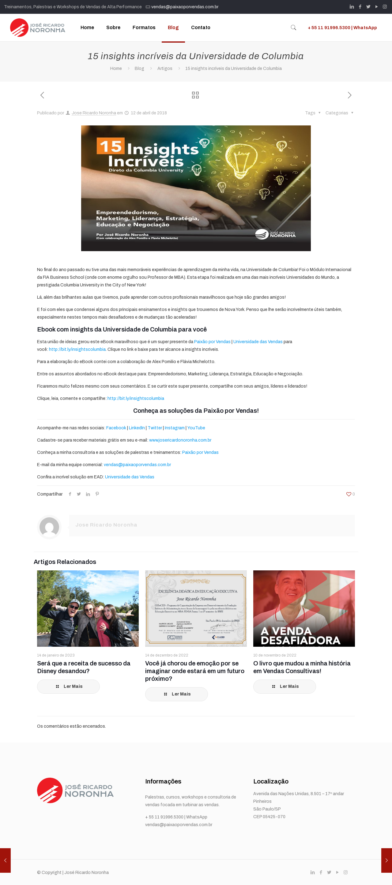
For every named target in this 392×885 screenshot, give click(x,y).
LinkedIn (137, 428)
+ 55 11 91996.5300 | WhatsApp (342, 27)
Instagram (175, 428)
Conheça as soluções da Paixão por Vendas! (196, 410)
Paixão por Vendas (212, 341)
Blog (139, 68)
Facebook (116, 428)
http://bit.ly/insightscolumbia (77, 349)
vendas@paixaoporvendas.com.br (184, 7)
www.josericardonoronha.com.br (180, 440)
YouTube (196, 428)
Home (116, 68)
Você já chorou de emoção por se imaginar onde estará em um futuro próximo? (194, 671)
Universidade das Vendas (258, 341)
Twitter (155, 428)
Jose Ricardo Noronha (94, 113)
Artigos (164, 68)
